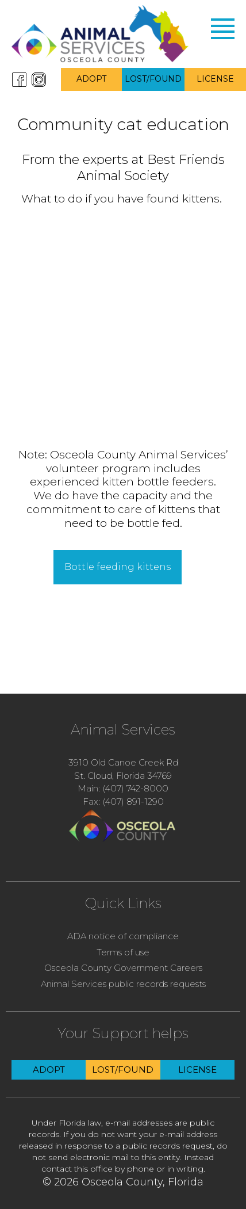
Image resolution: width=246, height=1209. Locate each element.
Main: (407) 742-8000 (123, 788)
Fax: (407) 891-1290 (123, 801)
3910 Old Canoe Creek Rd (123, 762)
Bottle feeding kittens (117, 566)
